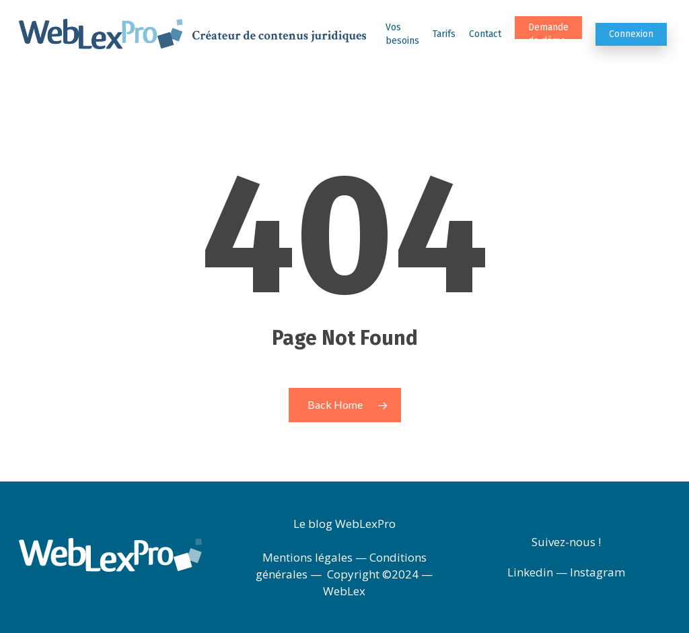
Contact (485, 34)
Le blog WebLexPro (344, 523)
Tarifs (444, 34)
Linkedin (530, 572)
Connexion (631, 34)
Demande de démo (548, 34)
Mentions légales (307, 557)
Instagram (597, 572)
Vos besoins (402, 34)
